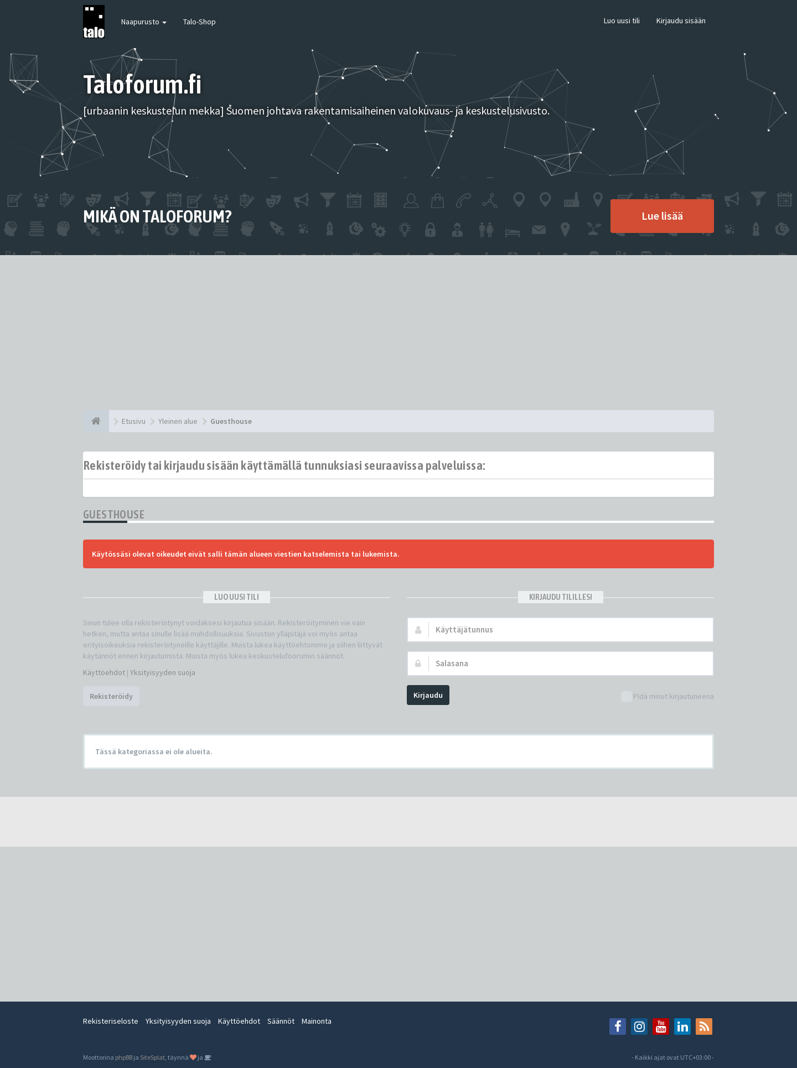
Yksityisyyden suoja (162, 672)
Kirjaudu (428, 695)
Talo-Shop (199, 22)
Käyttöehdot (104, 672)
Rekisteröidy (111, 696)
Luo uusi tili (622, 20)
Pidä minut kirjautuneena (667, 697)
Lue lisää (662, 215)
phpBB (123, 1057)
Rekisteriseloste (110, 1021)
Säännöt (280, 1021)
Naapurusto (144, 22)
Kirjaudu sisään (681, 20)
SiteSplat (152, 1057)
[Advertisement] (398, 332)
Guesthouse (113, 514)
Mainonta (317, 1021)
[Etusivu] (96, 421)
